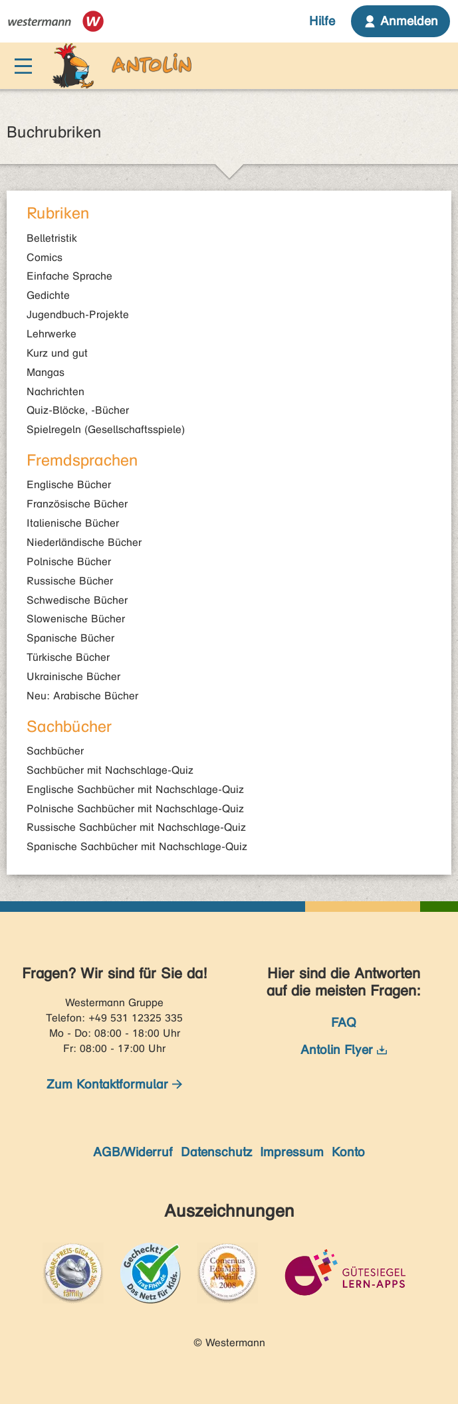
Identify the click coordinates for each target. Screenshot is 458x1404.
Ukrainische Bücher (73, 676)
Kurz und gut (57, 353)
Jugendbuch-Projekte (78, 314)
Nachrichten (55, 391)
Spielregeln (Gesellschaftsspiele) (106, 429)
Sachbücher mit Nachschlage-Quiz (110, 770)
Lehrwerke (51, 333)
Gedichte (48, 295)
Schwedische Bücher (77, 600)
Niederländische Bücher (84, 542)
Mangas (45, 372)
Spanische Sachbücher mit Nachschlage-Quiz (137, 846)
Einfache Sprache (69, 276)
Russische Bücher (70, 580)
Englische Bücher (69, 484)
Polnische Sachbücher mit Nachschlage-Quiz (135, 808)
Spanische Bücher (70, 638)
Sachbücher (55, 751)
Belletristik (52, 238)
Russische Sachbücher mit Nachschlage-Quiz (136, 827)
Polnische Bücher (69, 561)
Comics (44, 257)
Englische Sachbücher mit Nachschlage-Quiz (135, 789)
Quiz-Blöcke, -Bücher (78, 410)
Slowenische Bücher (76, 618)
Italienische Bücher (73, 523)
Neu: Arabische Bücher (82, 695)
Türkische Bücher (68, 657)
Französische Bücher (77, 503)
